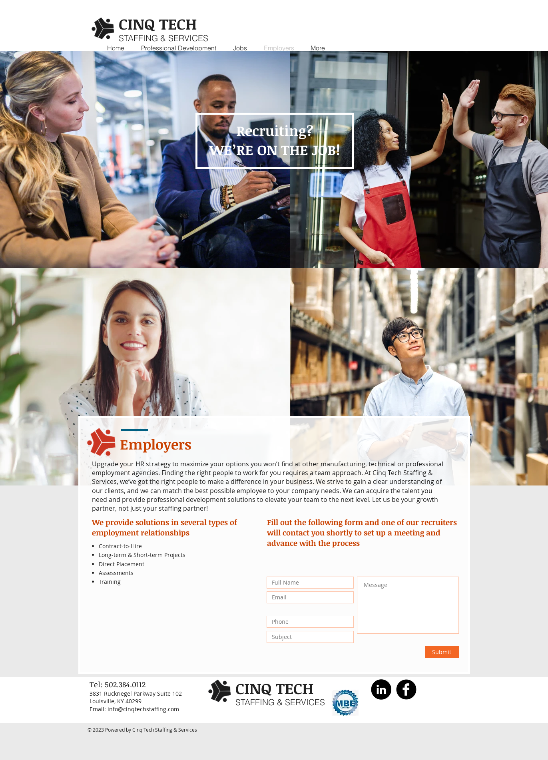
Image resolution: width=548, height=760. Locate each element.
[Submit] (442, 652)
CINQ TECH (158, 23)
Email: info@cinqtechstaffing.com (134, 709)
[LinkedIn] (381, 689)
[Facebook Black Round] (406, 689)
